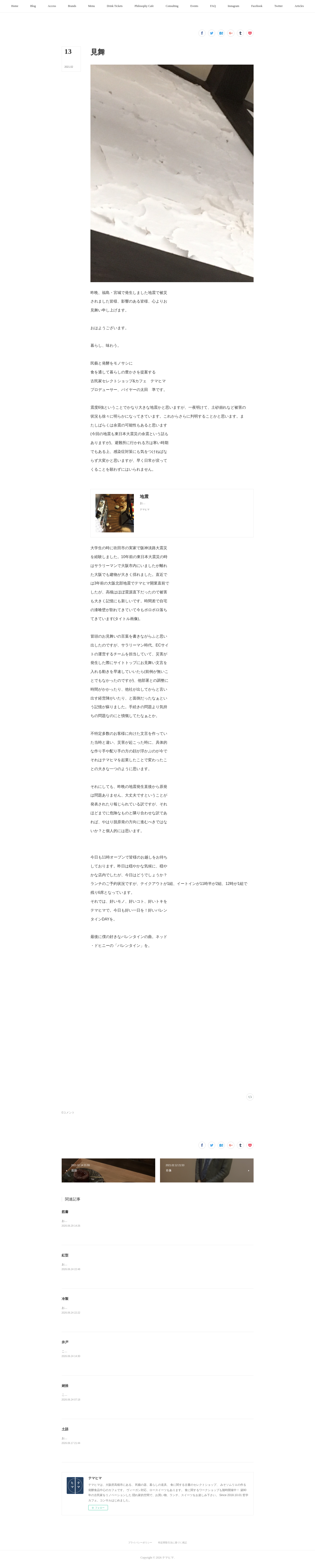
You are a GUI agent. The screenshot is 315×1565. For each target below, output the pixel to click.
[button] (24, 6)
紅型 (65, 1255)
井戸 (65, 1342)
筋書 (65, 1212)
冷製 (65, 1299)
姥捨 (65, 1386)
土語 (65, 1429)
